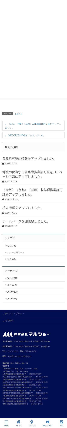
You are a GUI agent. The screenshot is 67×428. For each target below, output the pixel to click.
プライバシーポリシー (13, 313)
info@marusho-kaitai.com (19, 356)
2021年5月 (12, 285)
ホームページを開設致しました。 (26, 221)
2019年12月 (12, 291)
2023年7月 (12, 278)
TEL (61, 423)
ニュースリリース (16, 252)
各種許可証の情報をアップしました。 (26, 135)
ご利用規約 (7, 320)
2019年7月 (12, 298)
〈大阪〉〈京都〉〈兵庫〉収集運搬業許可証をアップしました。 (33, 125)
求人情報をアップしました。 (23, 208)
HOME (18, 423)
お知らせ (18, 114)
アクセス (32, 423)
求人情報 (11, 259)
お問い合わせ (47, 423)
